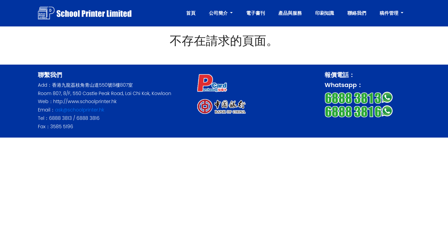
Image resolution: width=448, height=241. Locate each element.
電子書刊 (255, 13)
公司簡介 (219, 13)
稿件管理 (389, 13)
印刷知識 (324, 13)
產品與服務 (290, 13)
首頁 (190, 13)
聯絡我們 (356, 13)
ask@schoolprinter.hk (79, 109)
